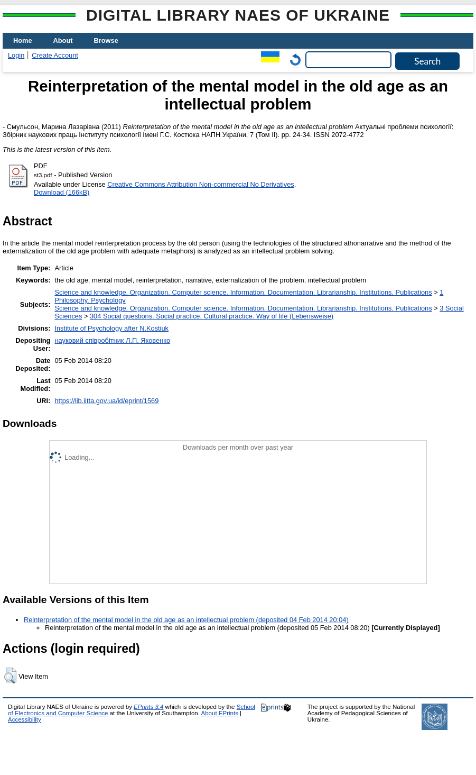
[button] (10, 675)
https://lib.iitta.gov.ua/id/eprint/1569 (106, 401)
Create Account (55, 55)
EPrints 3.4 (148, 707)
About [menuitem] (63, 40)
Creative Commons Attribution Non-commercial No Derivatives (200, 184)
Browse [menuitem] (106, 40)
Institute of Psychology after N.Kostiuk (111, 328)
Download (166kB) (61, 192)
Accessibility (24, 719)
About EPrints (219, 713)
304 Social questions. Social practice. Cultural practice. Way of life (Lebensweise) (211, 316)
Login (16, 55)
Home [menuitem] (22, 40)
